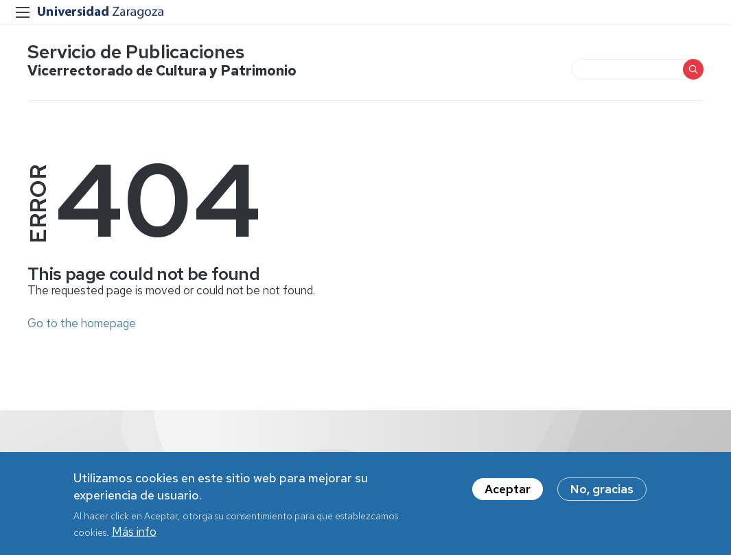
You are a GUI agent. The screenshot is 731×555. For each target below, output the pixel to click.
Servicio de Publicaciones (135, 52)
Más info (134, 536)
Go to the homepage (81, 323)
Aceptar (508, 493)
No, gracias (602, 493)
